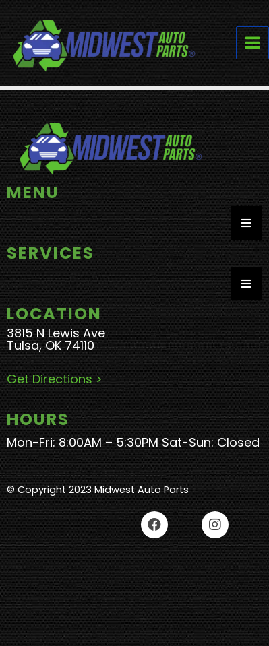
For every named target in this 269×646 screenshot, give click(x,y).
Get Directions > (56, 378)
